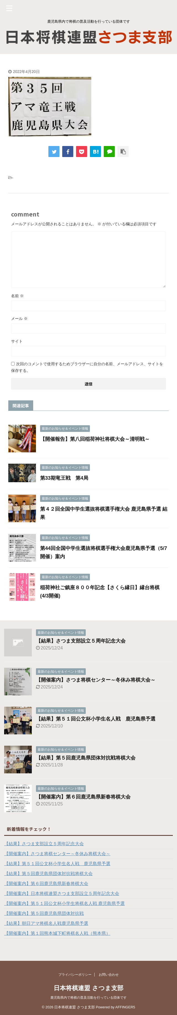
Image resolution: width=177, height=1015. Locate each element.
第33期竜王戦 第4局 (64, 478)
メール (19, 318)
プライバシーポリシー (75, 975)
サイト (17, 341)
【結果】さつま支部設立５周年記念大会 (81, 641)
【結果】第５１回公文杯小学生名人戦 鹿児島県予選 (95, 719)
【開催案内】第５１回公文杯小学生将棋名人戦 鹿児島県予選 (64, 903)
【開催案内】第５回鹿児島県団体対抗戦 (44, 913)
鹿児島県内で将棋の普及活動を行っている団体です (88, 998)
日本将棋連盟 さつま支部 (88, 988)
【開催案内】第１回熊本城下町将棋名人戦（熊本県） (57, 933)
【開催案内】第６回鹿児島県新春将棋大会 (83, 797)
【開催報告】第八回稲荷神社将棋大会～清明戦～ (95, 439)
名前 (17, 296)
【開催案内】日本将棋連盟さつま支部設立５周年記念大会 (61, 893)
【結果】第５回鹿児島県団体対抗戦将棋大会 (86, 758)
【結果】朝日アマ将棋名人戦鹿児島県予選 (46, 923)
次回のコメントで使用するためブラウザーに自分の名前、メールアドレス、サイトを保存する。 (87, 367)
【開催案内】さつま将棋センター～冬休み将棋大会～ (95, 680)
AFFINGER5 (125, 1007)
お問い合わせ (109, 975)
